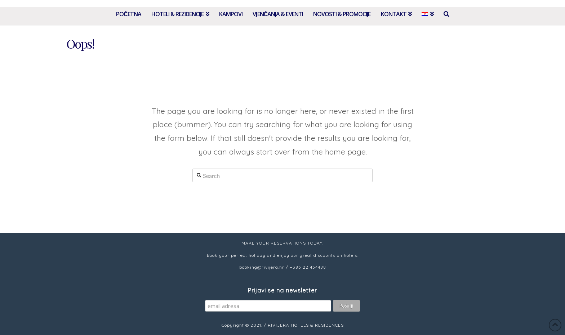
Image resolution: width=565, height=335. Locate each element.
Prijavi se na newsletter (282, 290)
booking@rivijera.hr (261, 267)
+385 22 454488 (308, 267)
